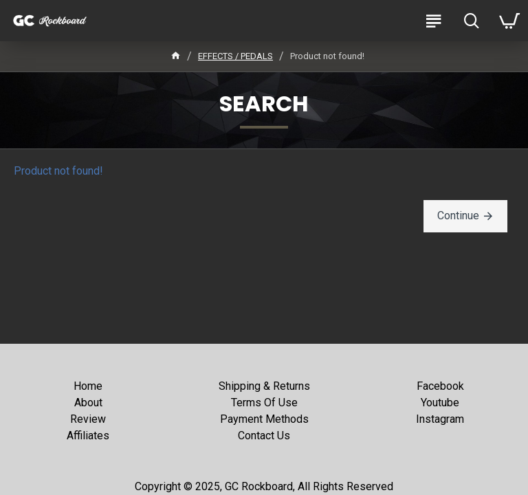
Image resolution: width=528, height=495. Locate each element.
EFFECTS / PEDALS (235, 56)
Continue (458, 215)
